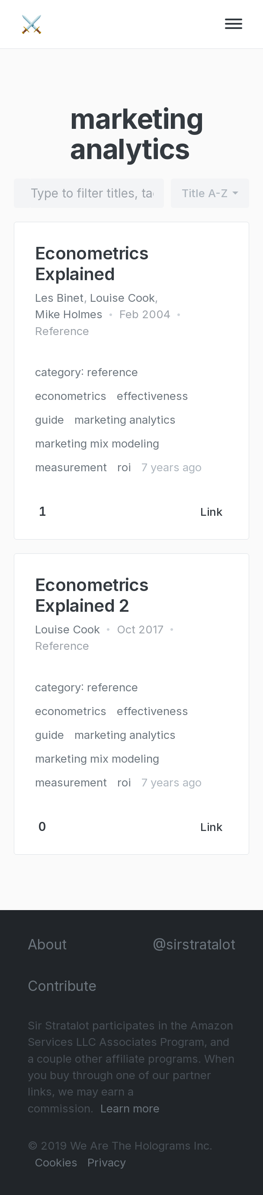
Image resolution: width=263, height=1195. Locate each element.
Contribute (62, 986)
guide (49, 419)
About (47, 944)
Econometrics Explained (91, 263)
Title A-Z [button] (205, 193)
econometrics (70, 396)
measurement (71, 467)
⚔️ (31, 24)
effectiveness (152, 396)
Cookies (56, 1162)
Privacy (106, 1162)
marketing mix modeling (97, 443)
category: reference (86, 372)
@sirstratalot (194, 944)
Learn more (130, 1108)
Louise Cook (122, 297)
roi (124, 467)
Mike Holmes (69, 314)
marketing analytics (125, 419)
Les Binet (59, 297)
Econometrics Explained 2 (91, 595)
